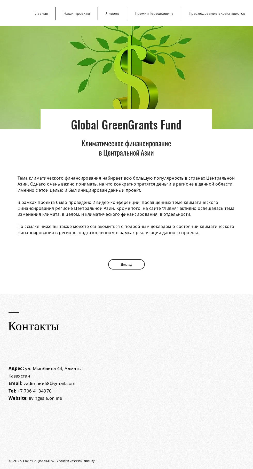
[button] (77, 13)
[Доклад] (126, 264)
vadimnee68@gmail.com (49, 383)
